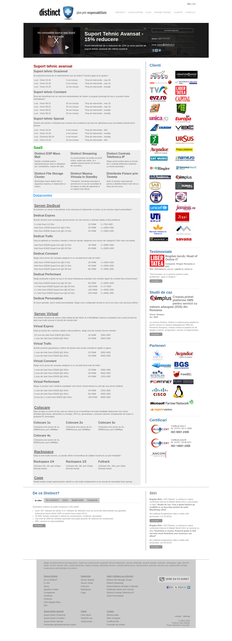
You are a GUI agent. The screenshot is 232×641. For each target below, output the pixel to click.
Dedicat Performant (47, 274)
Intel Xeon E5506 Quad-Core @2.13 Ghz (52, 231)
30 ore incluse (72, 110)
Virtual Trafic (43, 343)
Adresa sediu (113, 615)
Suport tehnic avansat (53, 66)
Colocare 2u (74, 422)
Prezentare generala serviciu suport (60, 624)
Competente (92, 500)
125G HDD (106, 376)
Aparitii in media (51, 589)
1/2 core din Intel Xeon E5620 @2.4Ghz (52, 335)
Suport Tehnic (162, 12)
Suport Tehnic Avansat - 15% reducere (114, 36)
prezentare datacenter (171, 30)
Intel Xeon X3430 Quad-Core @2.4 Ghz (52, 227)
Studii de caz (161, 292)
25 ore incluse (72, 107)
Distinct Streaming (84, 153)
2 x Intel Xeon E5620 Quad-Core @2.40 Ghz (54, 286)
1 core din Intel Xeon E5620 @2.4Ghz (51, 338)
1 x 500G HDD (107, 227)
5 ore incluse (72, 83)
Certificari (158, 420)
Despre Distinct (51, 576)
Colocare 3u (106, 422)
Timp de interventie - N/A (96, 130)
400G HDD (106, 356)
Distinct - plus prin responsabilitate (75, 12)
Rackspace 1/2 (76, 461)
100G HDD (106, 335)
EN (194, 4)
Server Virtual (46, 314)
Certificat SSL (113, 621)
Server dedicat (87, 580)
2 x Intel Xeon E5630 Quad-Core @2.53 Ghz (54, 293)
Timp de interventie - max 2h (98, 80)
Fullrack (104, 461)
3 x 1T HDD (106, 286)
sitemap (186, 616)
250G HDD (106, 394)
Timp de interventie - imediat (98, 87)
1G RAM (92, 335)
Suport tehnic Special (49, 118)
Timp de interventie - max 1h (98, 83)
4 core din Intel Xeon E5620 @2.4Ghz (51, 394)
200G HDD (106, 338)
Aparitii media (77, 500)
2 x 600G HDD (107, 290)
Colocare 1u (42, 422)
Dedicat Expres (44, 215)
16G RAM (92, 286)
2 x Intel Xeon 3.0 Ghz (44, 224)
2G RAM (92, 224)
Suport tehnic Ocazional (51, 71)
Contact (190, 12)
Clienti (178, 12)
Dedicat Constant (46, 253)
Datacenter (135, 12)
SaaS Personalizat (115, 596)
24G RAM (92, 293)
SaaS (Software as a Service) (120, 576)
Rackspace (44, 452)
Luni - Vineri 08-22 (42, 103)
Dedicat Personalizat (48, 298)
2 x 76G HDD (107, 224)
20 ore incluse (72, 103)
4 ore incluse (72, 130)
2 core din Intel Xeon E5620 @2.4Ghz (51, 356)
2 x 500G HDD (107, 231)
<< (87, 29)
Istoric (65, 500)
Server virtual (87, 583)
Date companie (114, 618)
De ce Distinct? (46, 493)
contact (178, 616)
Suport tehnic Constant (50, 92)
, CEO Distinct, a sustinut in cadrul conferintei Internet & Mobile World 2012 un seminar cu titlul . (174, 530)
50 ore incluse (72, 113)
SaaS (148, 12)
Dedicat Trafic (43, 236)
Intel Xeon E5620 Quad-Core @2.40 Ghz (52, 248)
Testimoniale (161, 252)
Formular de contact (116, 624)
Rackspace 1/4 (44, 461)
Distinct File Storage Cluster (119, 580)
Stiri (153, 493)
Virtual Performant (46, 381)
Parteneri (158, 346)
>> (145, 29)
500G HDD (106, 397)
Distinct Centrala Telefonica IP (118, 155)
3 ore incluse (72, 80)
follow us (180, 587)
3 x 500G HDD (107, 248)
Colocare (42, 407)
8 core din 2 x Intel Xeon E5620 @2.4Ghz (53, 397)
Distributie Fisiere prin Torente (120, 589)
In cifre (38, 500)
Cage (38, 478)
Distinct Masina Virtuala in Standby (84, 175)
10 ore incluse (72, 87)
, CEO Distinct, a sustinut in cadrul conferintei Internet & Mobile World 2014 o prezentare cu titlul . (174, 504)
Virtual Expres (44, 326)
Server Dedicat (47, 206)
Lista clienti (86, 615)
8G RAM (92, 248)
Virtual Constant (45, 361)
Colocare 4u (42, 435)
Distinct (121, 12)
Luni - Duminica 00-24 (44, 137)
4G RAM (92, 231)
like (170, 587)
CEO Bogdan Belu (52, 602)
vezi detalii (155, 281)
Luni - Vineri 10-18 (42, 80)
